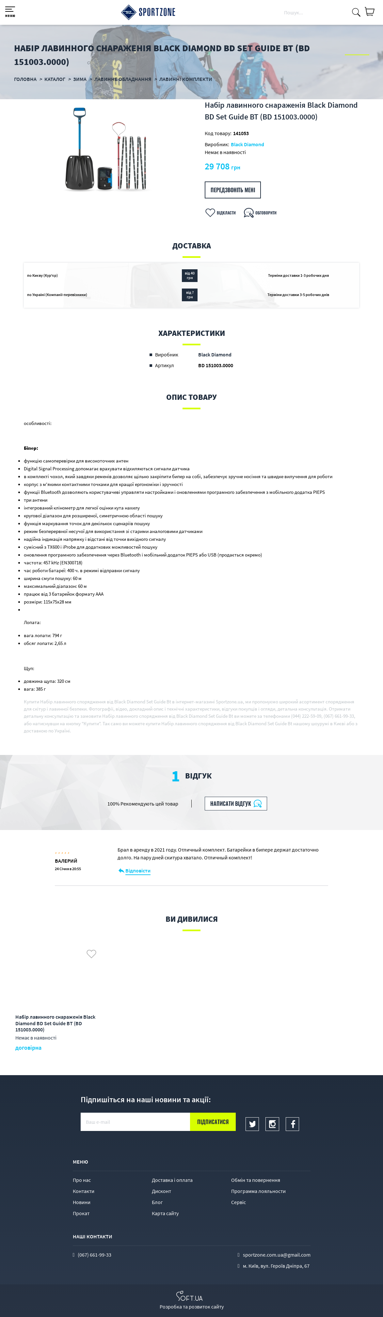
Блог (157, 1202)
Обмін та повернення (255, 1180)
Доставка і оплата (172, 1180)
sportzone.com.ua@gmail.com (277, 1254)
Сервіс (238, 1202)
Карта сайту (165, 1213)
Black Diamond (247, 144)
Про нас (82, 1180)
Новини (81, 1202)
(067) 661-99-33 (94, 1254)
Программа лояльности (258, 1191)
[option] (107, 149)
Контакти (83, 1191)
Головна (25, 79)
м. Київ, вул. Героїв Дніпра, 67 (276, 1265)
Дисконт (161, 1191)
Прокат (81, 1213)
